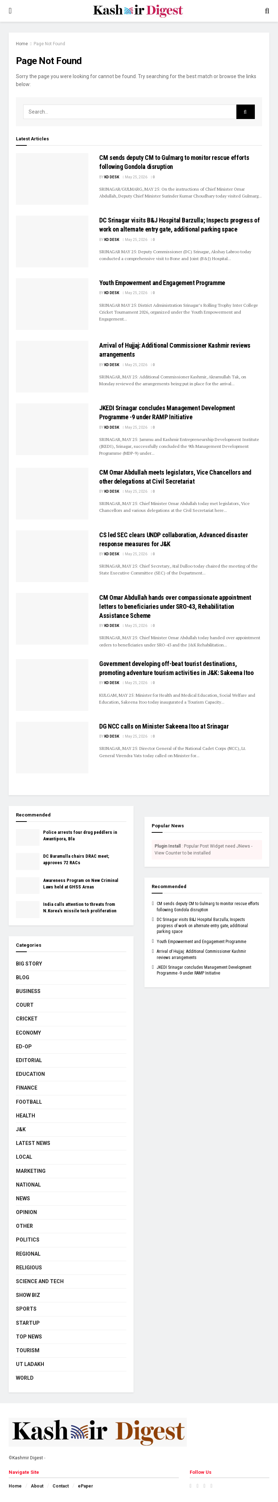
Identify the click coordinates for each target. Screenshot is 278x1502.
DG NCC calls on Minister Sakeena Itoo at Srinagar (163, 726)
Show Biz (28, 1295)
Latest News (33, 1143)
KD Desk (111, 177)
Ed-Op (24, 1046)
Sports (26, 1309)
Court (25, 1005)
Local (24, 1157)
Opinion (26, 1212)
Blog (22, 977)
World (25, 1378)
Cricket (27, 1019)
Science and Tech (40, 1281)
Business (28, 991)
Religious (29, 1267)
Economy (28, 1033)
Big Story (29, 964)
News (23, 1198)
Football (29, 1102)
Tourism (27, 1350)
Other (24, 1226)
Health (25, 1116)
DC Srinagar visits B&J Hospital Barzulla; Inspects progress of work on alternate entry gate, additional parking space (202, 925)
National (28, 1185)
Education (30, 1074)
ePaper (85, 1486)
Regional (28, 1254)
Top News (29, 1337)
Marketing (31, 1171)
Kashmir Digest (27, 1457)
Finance (26, 1088)
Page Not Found (49, 43)
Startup (28, 1323)
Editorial (29, 1060)
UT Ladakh (30, 1364)
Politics (27, 1240)
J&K (21, 1129)
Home (22, 43)
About (37, 1486)
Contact (60, 1486)
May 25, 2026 (135, 177)
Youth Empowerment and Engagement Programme (162, 283)
